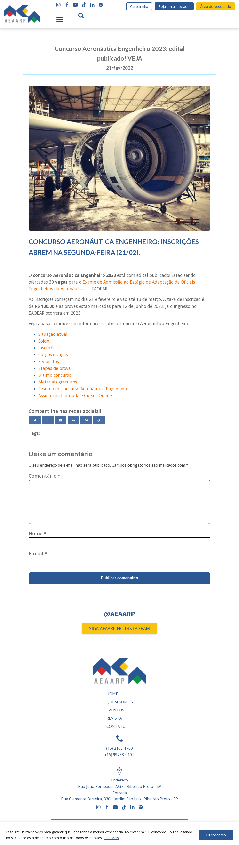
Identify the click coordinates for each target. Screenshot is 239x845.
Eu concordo (216, 835)
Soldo (43, 341)
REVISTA (114, 718)
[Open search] (81, 15)
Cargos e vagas (53, 354)
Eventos (115, 710)
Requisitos (48, 361)
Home (112, 693)
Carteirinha (139, 6)
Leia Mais (111, 838)
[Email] (60, 419)
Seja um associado (174, 6)
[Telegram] (99, 419)
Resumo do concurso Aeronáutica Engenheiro (83, 388)
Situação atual (52, 334)
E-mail (38, 553)
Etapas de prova (54, 368)
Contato (116, 726)
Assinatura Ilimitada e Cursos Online (75, 395)
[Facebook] (48, 419)
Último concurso (54, 375)
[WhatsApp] (86, 419)
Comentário (44, 475)
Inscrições (47, 348)
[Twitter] (35, 419)
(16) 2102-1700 (119, 748)
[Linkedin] (73, 419)
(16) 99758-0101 (119, 754)
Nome (37, 533)
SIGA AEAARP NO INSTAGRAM (119, 628)
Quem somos (119, 702)
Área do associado (215, 6)
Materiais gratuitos (57, 382)
